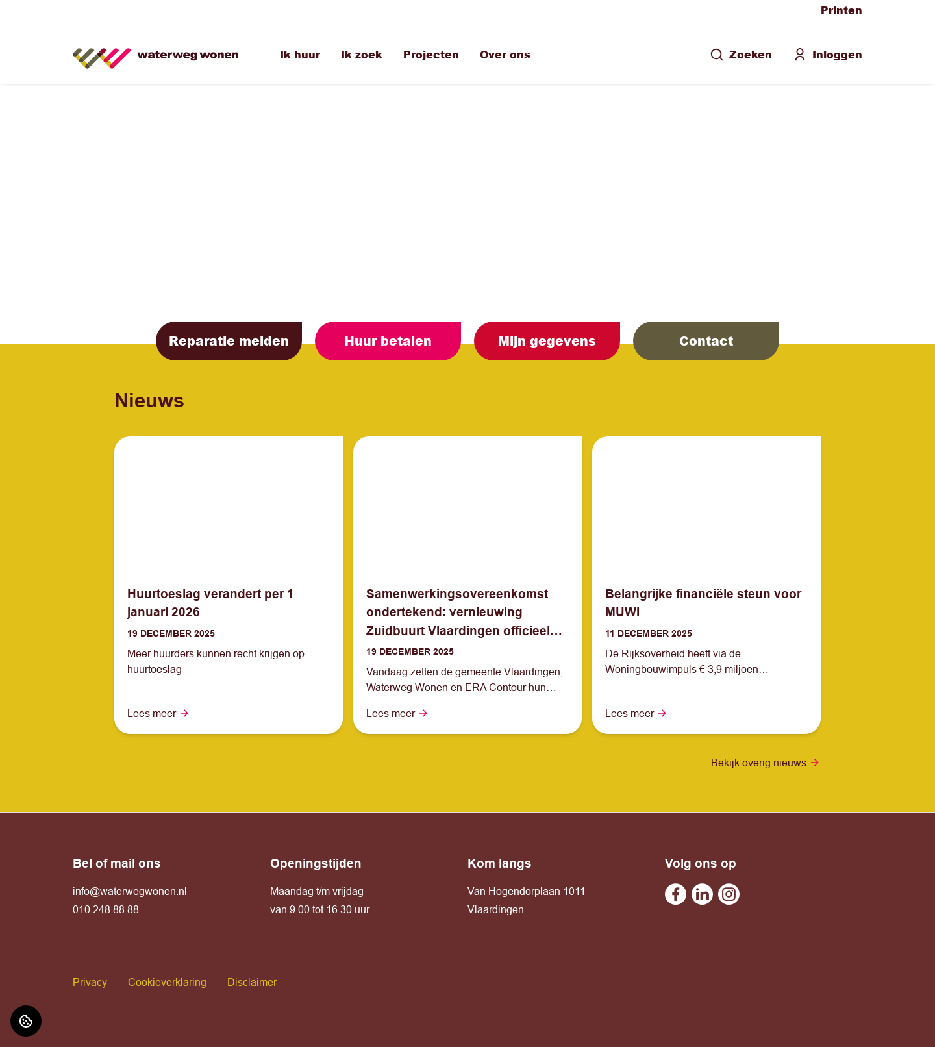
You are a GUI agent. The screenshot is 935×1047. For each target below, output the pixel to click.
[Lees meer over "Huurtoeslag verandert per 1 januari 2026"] (228, 603)
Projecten (431, 54)
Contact (706, 340)
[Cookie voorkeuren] (26, 1021)
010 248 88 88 (106, 909)
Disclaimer (252, 982)
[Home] (155, 53)
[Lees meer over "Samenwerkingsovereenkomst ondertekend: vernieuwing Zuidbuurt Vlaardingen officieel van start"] (467, 612)
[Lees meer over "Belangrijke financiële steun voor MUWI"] (706, 603)
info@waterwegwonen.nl (130, 891)
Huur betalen (388, 340)
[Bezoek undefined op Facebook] (675, 894)
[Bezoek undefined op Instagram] (729, 894)
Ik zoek (361, 54)
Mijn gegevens (547, 340)
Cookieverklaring (167, 982)
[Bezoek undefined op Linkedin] (702, 894)
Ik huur (300, 54)
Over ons (505, 54)
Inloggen (827, 54)
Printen (841, 10)
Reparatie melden (229, 340)
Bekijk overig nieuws (766, 762)
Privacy (90, 982)
